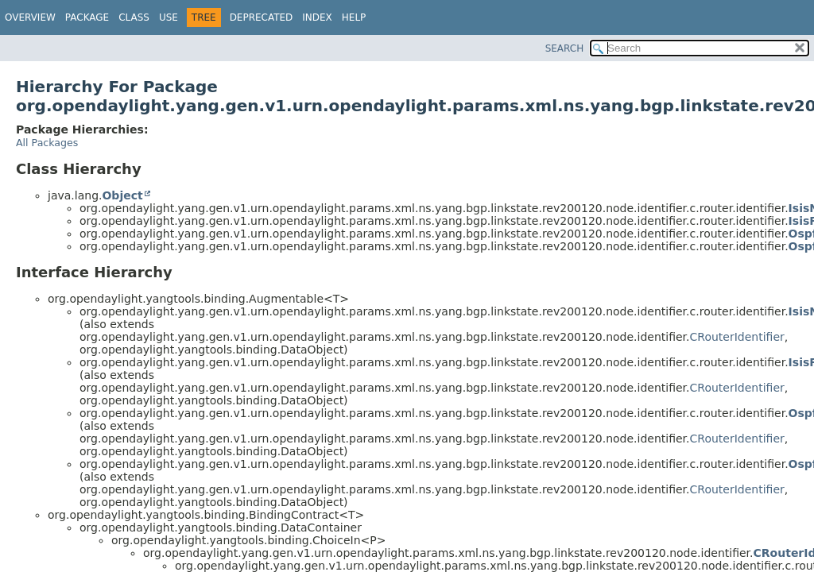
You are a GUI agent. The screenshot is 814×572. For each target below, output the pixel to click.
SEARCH (564, 48)
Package (87, 17)
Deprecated (261, 17)
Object (122, 195)
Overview (30, 17)
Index (317, 17)
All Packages (47, 143)
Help (354, 17)
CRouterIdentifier (737, 336)
